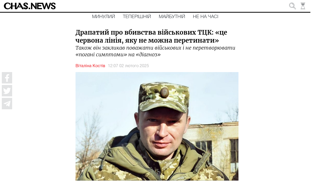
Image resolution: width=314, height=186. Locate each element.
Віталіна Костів (90, 66)
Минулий (103, 17)
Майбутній (172, 17)
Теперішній (137, 17)
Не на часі (205, 17)
